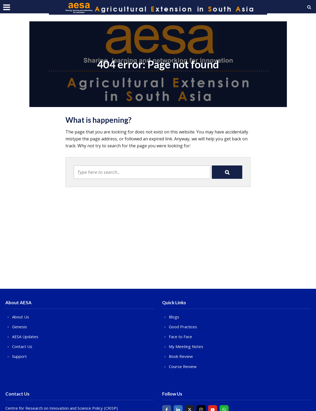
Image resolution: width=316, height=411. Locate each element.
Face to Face (180, 336)
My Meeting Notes (186, 346)
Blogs (174, 316)
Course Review (183, 366)
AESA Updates (25, 336)
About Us (20, 316)
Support (19, 356)
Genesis (19, 326)
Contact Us (22, 346)
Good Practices (183, 326)
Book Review (181, 356)
